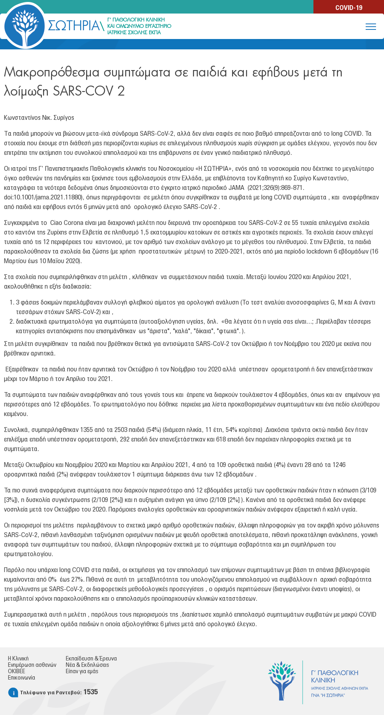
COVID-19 (348, 8)
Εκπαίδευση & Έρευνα (91, 659)
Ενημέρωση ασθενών (32, 665)
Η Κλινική (18, 659)
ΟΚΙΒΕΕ (16, 671)
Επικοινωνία (21, 678)
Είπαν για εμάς (82, 671)
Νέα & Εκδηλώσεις (87, 665)
